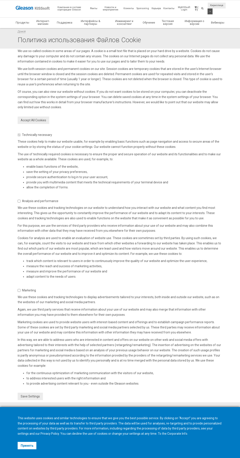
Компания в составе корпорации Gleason (69, 8)
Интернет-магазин (43, 22)
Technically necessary (35, 135)
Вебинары (217, 22)
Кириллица (216, 5)
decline (77, 433)
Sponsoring (142, 8)
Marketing (27, 290)
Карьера (156, 8)
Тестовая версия (168, 22)
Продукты (22, 22)
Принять (27, 445)
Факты (93, 8)
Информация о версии (194, 22)
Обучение (149, 22)
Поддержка (64, 22)
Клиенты (128, 8)
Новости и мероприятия (110, 8)
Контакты (168, 8)
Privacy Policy (50, 433)
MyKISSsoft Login (184, 8)
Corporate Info (177, 433)
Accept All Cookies (33, 120)
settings (134, 433)
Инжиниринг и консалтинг (124, 22)
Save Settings (30, 396)
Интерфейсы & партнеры (90, 22)
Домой (22, 31)
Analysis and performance (38, 201)
